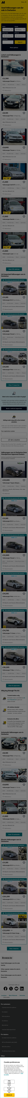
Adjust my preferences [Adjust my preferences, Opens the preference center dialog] (9, 1082)
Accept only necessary (9, 1089)
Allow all (9, 1095)
